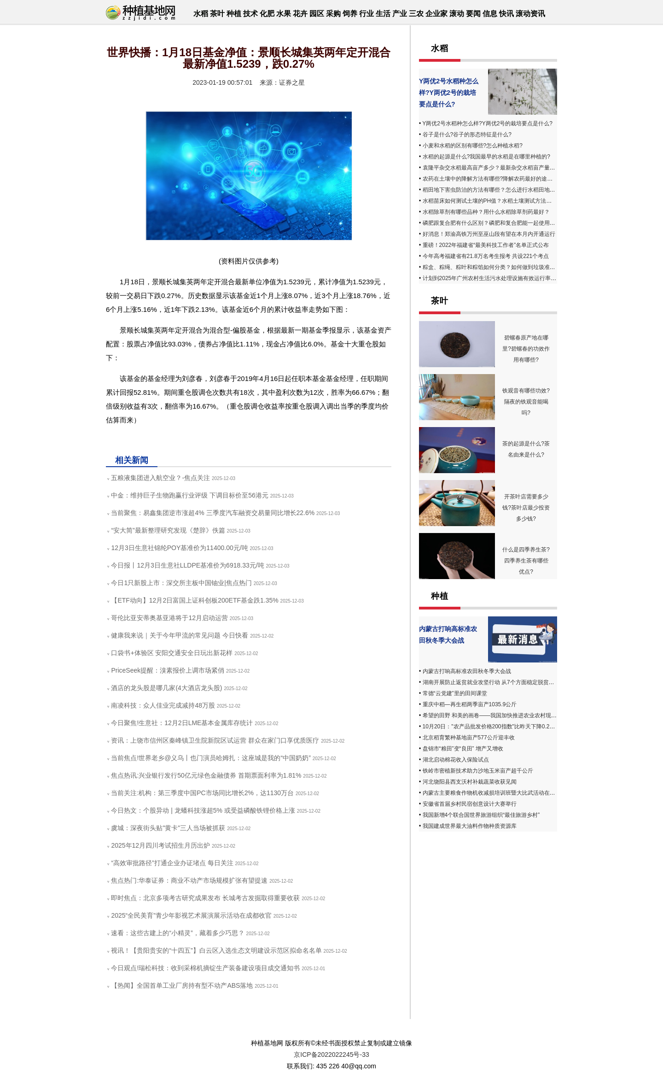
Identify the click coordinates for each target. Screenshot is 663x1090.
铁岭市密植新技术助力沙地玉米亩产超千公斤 (478, 771)
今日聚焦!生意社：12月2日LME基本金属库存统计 (182, 723)
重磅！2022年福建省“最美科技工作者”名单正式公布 (486, 245)
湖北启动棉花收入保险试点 (456, 759)
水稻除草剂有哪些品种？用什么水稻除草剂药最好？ (486, 212)
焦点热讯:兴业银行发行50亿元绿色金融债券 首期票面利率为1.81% (206, 775)
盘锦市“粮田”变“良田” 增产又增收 (463, 748)
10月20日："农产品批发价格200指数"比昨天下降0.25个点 (493, 726)
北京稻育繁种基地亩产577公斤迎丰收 (469, 737)
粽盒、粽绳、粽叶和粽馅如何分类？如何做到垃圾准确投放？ (497, 267)
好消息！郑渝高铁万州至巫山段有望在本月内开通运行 (489, 234)
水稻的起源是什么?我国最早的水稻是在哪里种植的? (486, 156)
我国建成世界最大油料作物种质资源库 (470, 826)
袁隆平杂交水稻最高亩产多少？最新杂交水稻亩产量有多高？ (497, 167)
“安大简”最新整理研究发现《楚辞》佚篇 (168, 530)
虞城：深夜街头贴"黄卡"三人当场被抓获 (168, 828)
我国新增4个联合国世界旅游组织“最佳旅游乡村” (481, 815)
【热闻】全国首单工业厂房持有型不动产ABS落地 (182, 985)
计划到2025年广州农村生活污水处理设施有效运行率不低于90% (501, 278)
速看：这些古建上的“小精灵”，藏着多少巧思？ (177, 933)
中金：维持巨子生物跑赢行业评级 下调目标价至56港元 (189, 495)
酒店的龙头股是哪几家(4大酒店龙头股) (166, 688)
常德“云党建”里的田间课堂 (455, 693)
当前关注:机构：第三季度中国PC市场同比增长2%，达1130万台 (202, 793)
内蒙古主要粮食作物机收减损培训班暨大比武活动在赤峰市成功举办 (505, 793)
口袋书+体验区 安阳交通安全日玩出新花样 (172, 652)
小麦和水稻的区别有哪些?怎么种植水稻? (473, 145)
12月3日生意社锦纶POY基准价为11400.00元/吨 (179, 547)
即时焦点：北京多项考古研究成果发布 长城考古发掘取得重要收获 (205, 898)
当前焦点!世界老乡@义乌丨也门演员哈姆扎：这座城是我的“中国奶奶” (210, 758)
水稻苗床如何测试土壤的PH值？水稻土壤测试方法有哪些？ (496, 201)
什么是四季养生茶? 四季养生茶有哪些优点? (526, 560)
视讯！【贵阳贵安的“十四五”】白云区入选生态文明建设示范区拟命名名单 (216, 950)
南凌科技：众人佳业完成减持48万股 (163, 705)
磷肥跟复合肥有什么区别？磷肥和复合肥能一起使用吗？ (492, 223)
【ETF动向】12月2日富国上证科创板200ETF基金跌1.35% (194, 600)
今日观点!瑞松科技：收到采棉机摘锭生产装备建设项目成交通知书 (205, 968)
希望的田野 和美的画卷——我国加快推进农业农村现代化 (492, 715)
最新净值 (163, 441)
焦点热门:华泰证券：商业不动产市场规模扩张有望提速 (189, 880)
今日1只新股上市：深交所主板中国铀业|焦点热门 (181, 582)
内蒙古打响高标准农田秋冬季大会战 (467, 671)
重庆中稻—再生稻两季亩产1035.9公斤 (470, 704)
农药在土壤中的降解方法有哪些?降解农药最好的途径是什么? (497, 179)
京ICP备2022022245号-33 (331, 1054)
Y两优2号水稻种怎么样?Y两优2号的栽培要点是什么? (448, 92)
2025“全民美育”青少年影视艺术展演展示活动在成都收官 (191, 915)
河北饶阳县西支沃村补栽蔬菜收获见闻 (470, 782)
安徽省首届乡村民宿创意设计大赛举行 (470, 804)
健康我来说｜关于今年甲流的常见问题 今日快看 (179, 635)
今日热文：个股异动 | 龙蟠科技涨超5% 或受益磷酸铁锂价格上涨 (203, 810)
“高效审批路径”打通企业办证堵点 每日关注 (172, 863)
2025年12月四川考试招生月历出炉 (160, 845)
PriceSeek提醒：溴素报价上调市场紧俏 (167, 670)
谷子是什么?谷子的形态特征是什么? (467, 134)
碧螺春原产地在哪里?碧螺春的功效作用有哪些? (526, 348)
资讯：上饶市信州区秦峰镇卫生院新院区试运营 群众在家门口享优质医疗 (215, 740)
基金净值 (192, 441)
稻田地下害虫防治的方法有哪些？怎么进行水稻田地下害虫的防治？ (505, 190)
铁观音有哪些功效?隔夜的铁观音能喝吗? (526, 401)
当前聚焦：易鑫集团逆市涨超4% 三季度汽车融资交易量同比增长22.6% (212, 512)
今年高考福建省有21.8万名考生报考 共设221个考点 (486, 256)
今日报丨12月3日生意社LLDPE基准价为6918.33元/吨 (187, 565)
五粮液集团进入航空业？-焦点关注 (160, 477)
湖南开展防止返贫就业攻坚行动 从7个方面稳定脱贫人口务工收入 (502, 682)
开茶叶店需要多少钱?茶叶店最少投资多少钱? (526, 507)
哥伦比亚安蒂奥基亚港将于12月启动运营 (169, 617)
